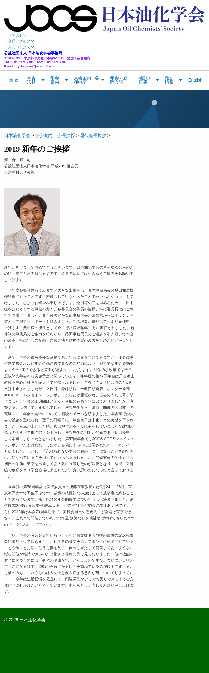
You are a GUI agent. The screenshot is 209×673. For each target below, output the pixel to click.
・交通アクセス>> (19, 41)
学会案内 (54, 80)
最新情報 (169, 80)
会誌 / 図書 (144, 80)
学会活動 (31, 80)
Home (12, 80)
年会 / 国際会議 (118, 80)
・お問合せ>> (16, 35)
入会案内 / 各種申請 (86, 80)
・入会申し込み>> (19, 47)
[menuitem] (12, 80)
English (195, 80)
